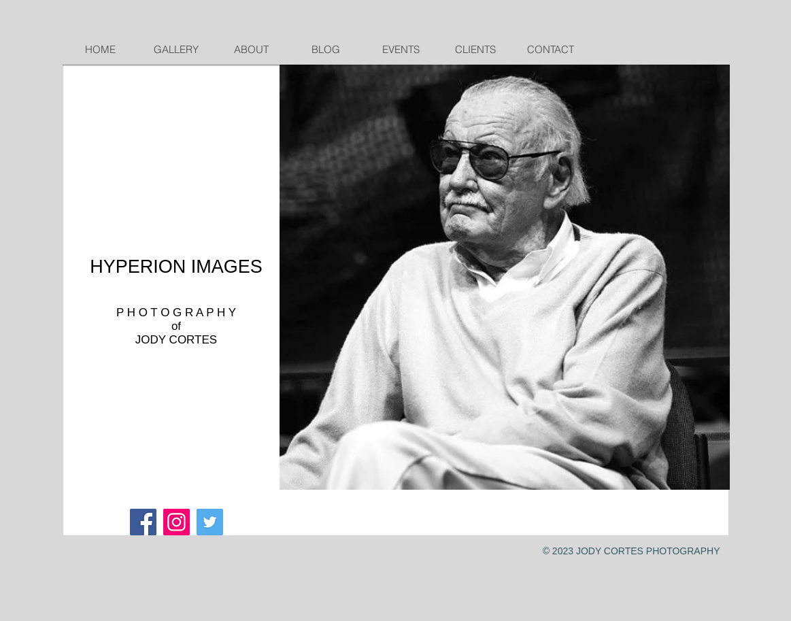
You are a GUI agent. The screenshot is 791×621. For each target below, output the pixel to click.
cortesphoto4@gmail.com (160, 414)
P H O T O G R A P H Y (176, 312)
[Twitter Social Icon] (210, 522)
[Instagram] (176, 522)
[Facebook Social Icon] (143, 522)
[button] (505, 277)
